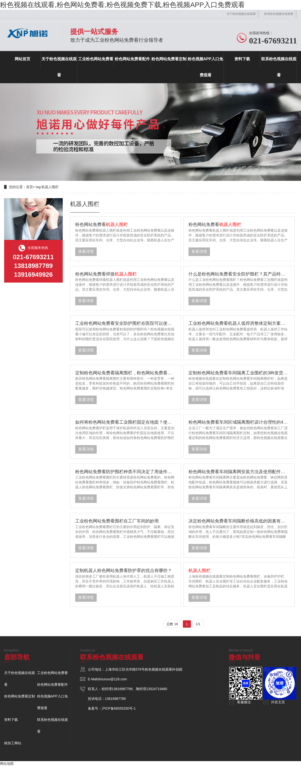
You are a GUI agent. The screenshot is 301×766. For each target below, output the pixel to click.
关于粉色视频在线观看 (241, 14)
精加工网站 (12, 743)
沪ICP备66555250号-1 (119, 708)
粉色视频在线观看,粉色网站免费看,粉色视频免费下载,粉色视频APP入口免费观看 (122, 5)
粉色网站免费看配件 (132, 59)
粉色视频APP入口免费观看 (205, 67)
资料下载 (242, 59)
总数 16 (172, 624)
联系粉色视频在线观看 (278, 14)
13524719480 (156, 689)
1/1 (198, 624)
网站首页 (22, 59)
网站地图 (7, 764)
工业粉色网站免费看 (95, 59)
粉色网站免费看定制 (169, 59)
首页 (29, 187)
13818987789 (122, 689)
